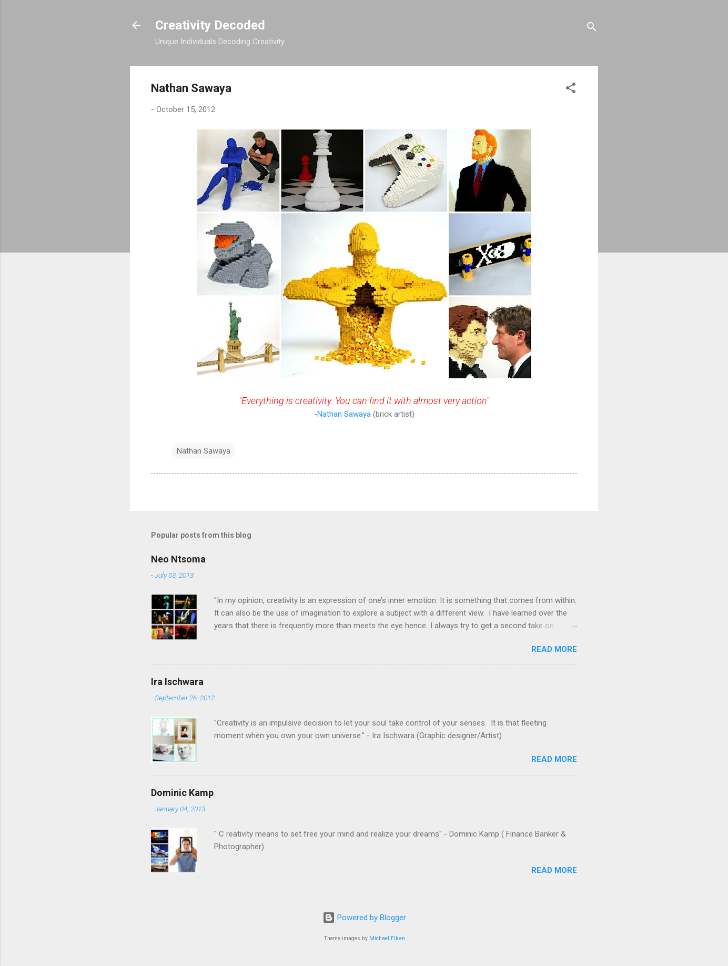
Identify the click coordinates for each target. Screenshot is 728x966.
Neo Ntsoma (178, 559)
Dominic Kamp (182, 792)
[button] (570, 90)
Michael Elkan (387, 938)
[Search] (591, 29)
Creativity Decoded (210, 25)
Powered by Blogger (364, 917)
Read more (554, 649)
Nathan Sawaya (344, 414)
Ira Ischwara (177, 681)
